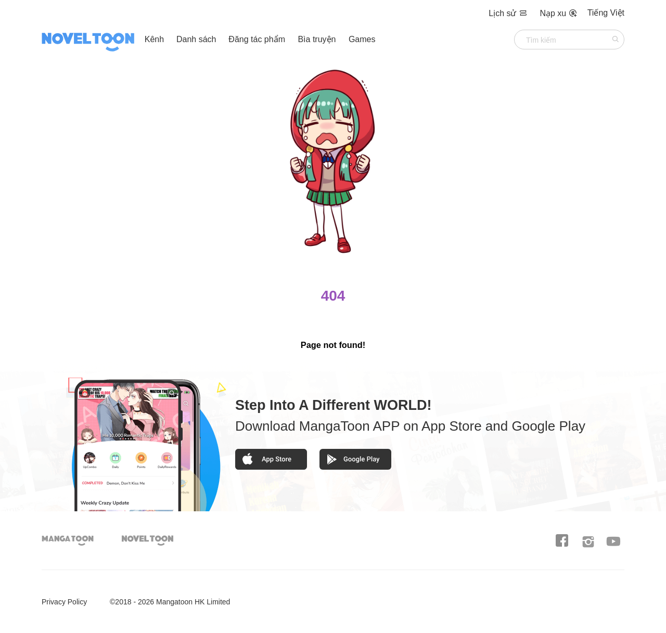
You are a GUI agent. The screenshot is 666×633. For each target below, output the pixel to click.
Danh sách (196, 39)
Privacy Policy (64, 602)
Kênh (154, 39)
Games (362, 39)
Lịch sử (509, 13)
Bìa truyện (318, 39)
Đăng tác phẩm (257, 39)
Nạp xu (558, 13)
